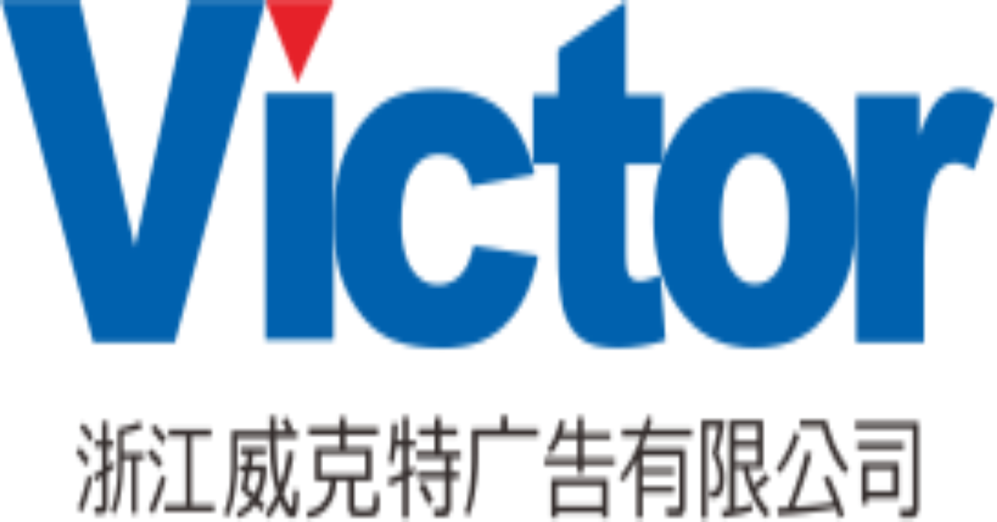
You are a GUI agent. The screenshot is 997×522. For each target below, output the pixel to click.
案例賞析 (154, 502)
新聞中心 (154, 515)
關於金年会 (158, 477)
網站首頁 (154, 464)
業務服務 (154, 490)
